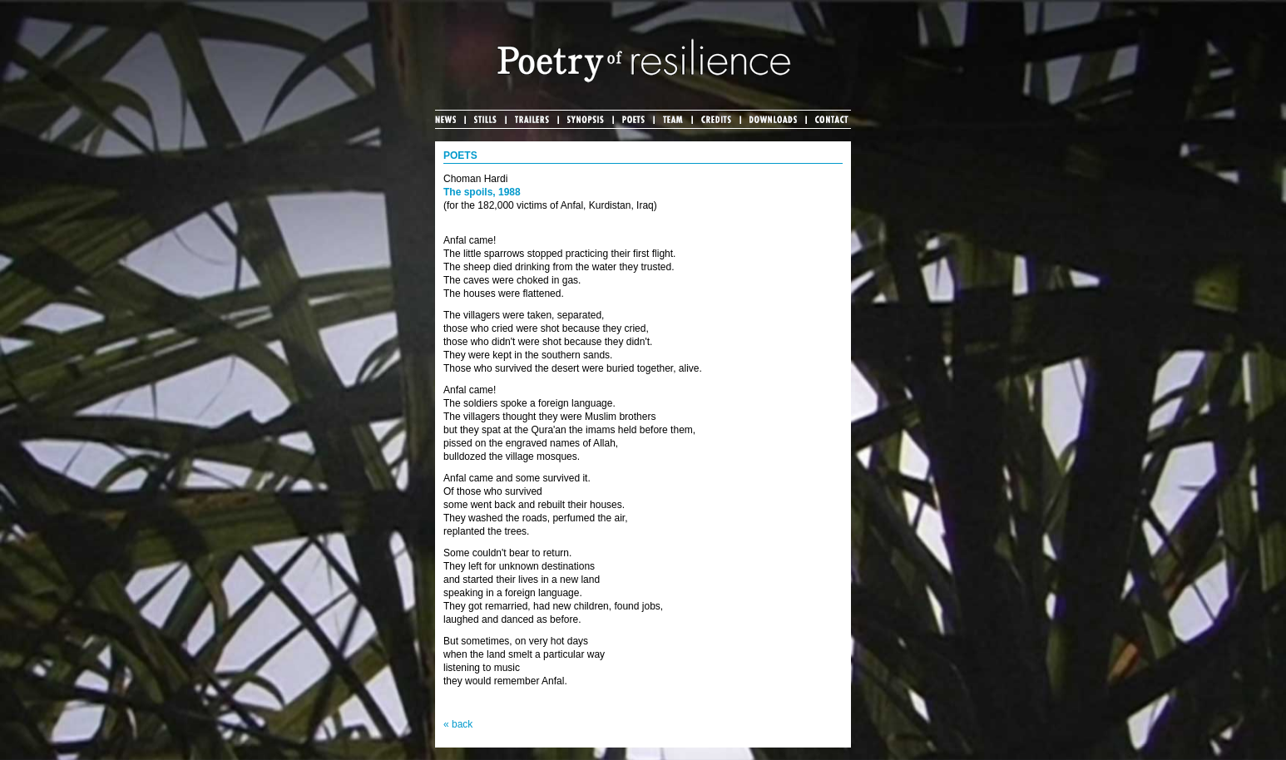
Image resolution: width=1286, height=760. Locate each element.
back (462, 724)
